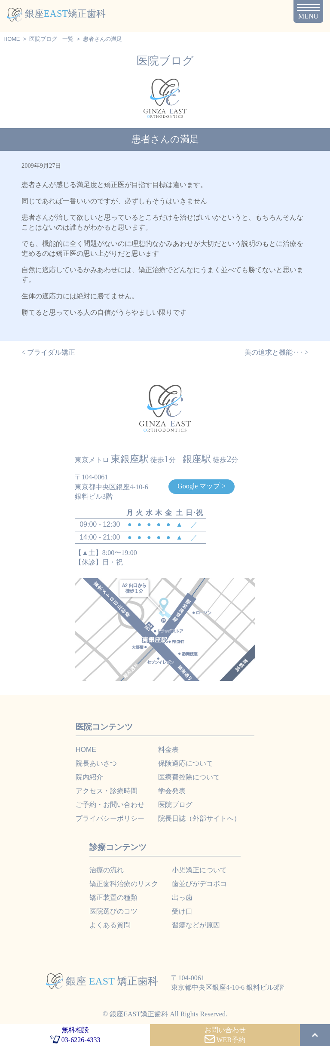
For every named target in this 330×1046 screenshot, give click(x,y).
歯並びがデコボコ (199, 883)
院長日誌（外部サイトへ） (199, 818)
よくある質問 (110, 925)
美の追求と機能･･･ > (276, 352)
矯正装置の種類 (113, 897)
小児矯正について (199, 870)
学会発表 (172, 790)
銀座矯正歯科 (56, 13)
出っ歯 (182, 897)
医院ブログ (43, 39)
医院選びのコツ (113, 911)
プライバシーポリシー (110, 818)
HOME (11, 39)
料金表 (168, 749)
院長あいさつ (96, 763)
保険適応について (185, 763)
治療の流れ (106, 870)
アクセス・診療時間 (107, 790)
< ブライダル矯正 (48, 352)
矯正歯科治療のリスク (123, 883)
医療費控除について (189, 777)
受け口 (182, 911)
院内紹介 (89, 777)
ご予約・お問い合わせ (110, 804)
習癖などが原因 (196, 925)
